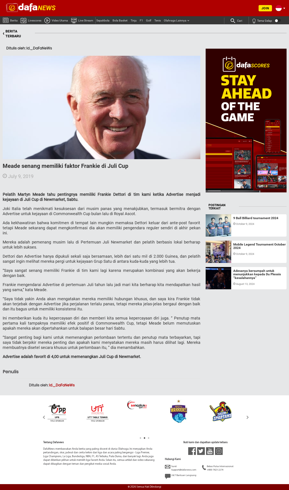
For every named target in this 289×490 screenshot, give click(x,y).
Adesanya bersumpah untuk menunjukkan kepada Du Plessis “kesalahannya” (257, 274)
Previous (41, 417)
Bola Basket (120, 20)
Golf (148, 20)
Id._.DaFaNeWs (62, 385)
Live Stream (82, 20)
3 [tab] (149, 438)
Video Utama (56, 20)
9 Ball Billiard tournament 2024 (255, 218)
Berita (10, 20)
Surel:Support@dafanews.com (180, 468)
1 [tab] (141, 438)
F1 (141, 20)
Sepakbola (103, 20)
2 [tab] (145, 438)
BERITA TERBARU (12, 33)
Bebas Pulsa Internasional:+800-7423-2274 (218, 468)
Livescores (31, 20)
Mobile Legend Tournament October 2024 (259, 246)
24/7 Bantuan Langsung (180, 476)
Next (247, 417)
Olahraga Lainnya (175, 20)
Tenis (157, 20)
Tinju (134, 20)
